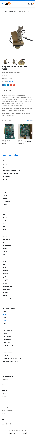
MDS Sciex (5, 230)
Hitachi (4, 214)
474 (5, 327)
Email (14, 85)
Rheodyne (5, 270)
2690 (5, 317)
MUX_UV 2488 (7, 342)
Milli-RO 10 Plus (6, 239)
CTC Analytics (6, 189)
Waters (11, 81)
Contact (4, 399)
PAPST (4, 242)
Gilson (4, 208)
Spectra (5, 277)
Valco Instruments (7, 302)
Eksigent (5, 198)
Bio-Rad (5, 179)
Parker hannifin (7, 245)
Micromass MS (7, 339)
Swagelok (5, 280)
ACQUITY (6, 333)
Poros (4, 261)
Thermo (5, 283)
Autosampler (6, 176)
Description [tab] (7, 90)
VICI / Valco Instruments (9, 308)
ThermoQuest (6, 289)
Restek (4, 267)
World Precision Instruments (10, 361)
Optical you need (8, 346)
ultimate (5, 295)
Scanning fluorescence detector (12, 358)
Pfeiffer (5, 255)
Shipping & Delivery (6, 379)
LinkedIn (8, 85)
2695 (8, 81)
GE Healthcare (6, 201)
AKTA (4, 167)
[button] (27, 120)
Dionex (4, 192)
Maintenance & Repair (7, 410)
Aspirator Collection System (10, 173)
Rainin (4, 264)
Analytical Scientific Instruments (11, 170)
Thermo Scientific (7, 286)
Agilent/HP (5, 164)
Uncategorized (7, 299)
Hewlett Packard (7, 211)
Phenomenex (6, 258)
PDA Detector (7, 349)
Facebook (3, 85)
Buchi (4, 183)
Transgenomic (6, 292)
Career (3, 413)
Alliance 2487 (5, 140)
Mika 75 (5, 236)
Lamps (4, 220)
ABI (3, 161)
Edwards (5, 195)
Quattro (6, 355)
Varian (4, 305)
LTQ (4, 226)
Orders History (5, 382)
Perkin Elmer (6, 252)
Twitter (5, 85)
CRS (4, 186)
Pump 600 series (8, 352)
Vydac (4, 311)
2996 (2, 140)
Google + (11, 85)
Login (3, 384)
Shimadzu (5, 273)
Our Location (5, 396)
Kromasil (5, 217)
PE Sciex (5, 248)
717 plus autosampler (9, 330)
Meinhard (5, 233)
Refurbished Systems (7, 408)
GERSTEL (5, 205)
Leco (4, 223)
